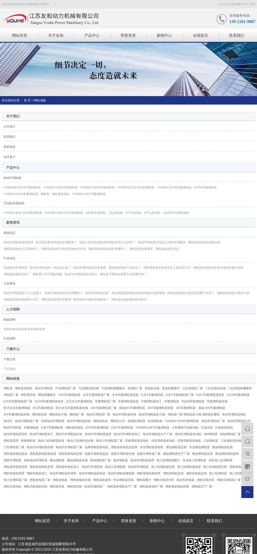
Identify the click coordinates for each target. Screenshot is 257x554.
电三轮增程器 (218, 473)
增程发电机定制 (196, 473)
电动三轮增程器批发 (51, 440)
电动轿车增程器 (138, 466)
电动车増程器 (12, 427)
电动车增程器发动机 (188, 434)
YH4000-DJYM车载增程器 (174, 187)
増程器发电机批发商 (124, 447)
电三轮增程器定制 (215, 466)
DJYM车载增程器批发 (49, 401)
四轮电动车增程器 (35, 460)
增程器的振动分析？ (17, 274)
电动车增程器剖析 (97, 293)
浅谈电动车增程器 (15, 267)
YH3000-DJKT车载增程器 (89, 194)
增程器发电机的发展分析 (204, 242)
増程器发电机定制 (70, 453)
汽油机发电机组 (14, 203)
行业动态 (9, 258)
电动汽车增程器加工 (127, 434)
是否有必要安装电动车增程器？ (56, 242)
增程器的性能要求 (141, 248)
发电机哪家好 (171, 388)
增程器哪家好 (47, 394)
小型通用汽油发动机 (185, 427)
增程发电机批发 (173, 473)
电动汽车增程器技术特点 (81, 274)
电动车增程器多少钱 (152, 414)
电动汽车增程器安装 (69, 434)
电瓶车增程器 (12, 460)
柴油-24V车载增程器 (211, 408)
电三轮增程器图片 (168, 460)
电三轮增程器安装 (163, 466)
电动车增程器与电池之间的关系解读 (162, 242)
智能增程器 (28, 440)
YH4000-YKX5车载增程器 (182, 421)
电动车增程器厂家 (98, 414)
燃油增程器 (57, 460)
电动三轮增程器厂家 (109, 440)
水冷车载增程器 (43, 408)
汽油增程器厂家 (65, 388)
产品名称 (9, 368)
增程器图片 (143, 480)
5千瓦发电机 (133, 212)
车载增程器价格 (217, 401)
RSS (245, 4)
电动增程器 (120, 460)
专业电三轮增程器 (194, 460)
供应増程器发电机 (163, 440)
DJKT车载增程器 (152, 394)
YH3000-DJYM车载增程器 (21, 194)
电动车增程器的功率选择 (89, 267)
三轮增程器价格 (231, 440)
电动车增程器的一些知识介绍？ (50, 267)
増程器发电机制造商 (43, 453)
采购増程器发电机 (137, 440)
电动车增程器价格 (124, 414)
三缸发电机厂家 (192, 388)
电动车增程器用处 (234, 414)
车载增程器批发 (128, 401)
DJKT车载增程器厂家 (180, 394)
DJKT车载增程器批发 (210, 394)
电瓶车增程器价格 (123, 453)
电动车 (8, 421)
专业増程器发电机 (152, 447)
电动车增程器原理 (142, 460)
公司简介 (9, 126)
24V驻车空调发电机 (176, 212)
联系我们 (236, 35)
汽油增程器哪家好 (113, 388)
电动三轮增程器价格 (80, 440)
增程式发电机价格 (35, 486)
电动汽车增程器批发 (98, 434)
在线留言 (200, 35)
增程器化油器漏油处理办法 (129, 299)
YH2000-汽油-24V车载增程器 (64, 212)
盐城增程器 (155, 421)
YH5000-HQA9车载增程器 (60, 187)
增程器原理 (11, 440)
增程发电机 (60, 480)
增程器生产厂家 (201, 486)
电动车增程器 (12, 178)
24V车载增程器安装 (160, 408)
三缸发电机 (115, 212)
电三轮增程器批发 (189, 466)
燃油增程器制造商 (227, 453)
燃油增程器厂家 (100, 460)
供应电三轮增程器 (220, 460)
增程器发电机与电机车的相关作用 (63, 248)
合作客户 (9, 157)
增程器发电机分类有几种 (233, 293)
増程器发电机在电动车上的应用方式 (167, 267)
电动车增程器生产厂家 (157, 434)
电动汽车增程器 (92, 466)
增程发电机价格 (80, 480)
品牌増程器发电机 (97, 447)
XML (253, 4)
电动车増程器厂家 (213, 421)
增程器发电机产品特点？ (125, 267)
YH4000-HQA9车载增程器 (97, 187)
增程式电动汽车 (164, 480)
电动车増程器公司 (239, 421)
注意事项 (9, 283)
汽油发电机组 (224, 427)
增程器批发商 (102, 480)
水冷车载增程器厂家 (96, 394)
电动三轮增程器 (115, 466)
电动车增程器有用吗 (63, 473)
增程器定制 (74, 486)
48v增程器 (211, 434)
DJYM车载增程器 (205, 187)
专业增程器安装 (123, 480)
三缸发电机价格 (215, 388)
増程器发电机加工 (67, 466)
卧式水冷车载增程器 (17, 408)
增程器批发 (100, 421)
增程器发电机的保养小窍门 (21, 299)
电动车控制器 (185, 480)
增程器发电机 (61, 194)
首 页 (27, 100)
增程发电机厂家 (40, 480)
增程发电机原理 (14, 473)
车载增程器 (171, 401)
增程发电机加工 (37, 473)
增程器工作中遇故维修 (47, 274)
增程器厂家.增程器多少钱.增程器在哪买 (194, 414)
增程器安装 (57, 486)
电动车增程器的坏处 (92, 473)
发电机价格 (152, 388)
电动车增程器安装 (15, 434)
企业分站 (224, 4)
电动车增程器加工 (41, 434)
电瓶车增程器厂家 (149, 453)
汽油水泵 (207, 427)
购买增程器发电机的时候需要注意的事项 (138, 293)
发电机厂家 (135, 388)
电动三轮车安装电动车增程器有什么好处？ (107, 242)
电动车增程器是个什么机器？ (23, 293)
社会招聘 (9, 338)
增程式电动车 (206, 480)
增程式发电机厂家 (229, 480)
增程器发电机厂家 (151, 486)
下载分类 (9, 359)
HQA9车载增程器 (192, 401)
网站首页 (19, 35)
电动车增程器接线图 (121, 473)
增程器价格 (28, 394)
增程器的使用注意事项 (56, 299)
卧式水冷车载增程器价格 (72, 408)
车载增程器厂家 (105, 401)
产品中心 (92, 35)
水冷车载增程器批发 (125, 394)
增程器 (44, 194)
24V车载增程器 (186, 408)
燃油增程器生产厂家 (176, 453)
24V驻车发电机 (96, 212)
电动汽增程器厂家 (26, 421)
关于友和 (55, 35)
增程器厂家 (11, 394)
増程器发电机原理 (41, 466)
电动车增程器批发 (79, 421)
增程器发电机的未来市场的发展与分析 (218, 267)
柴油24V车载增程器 (132, 408)
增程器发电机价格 (177, 486)
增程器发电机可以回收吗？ (21, 248)
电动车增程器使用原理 (18, 242)
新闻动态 (9, 232)
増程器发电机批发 (15, 453)
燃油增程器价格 (77, 460)
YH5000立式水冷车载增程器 (136, 187)
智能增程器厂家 (230, 434)
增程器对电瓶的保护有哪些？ (107, 248)
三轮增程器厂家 (14, 447)
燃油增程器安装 (202, 453)
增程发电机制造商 (149, 473)
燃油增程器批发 (222, 447)
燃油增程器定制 (176, 447)
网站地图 (236, 4)
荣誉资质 (128, 35)
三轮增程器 (210, 440)
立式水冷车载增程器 (79, 401)
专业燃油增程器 (199, 447)
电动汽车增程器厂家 (69, 447)
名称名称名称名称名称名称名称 (24, 329)
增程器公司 (117, 421)
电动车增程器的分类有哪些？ (63, 293)
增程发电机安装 (240, 466)
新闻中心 (164, 35)
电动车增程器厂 (94, 486)
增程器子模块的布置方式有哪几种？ (123, 274)
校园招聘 (9, 319)
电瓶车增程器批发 (97, 453)
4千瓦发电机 (152, 212)
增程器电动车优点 (167, 248)
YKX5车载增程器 (69, 394)
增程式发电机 (12, 486)
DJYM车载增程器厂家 (18, 401)
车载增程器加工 (151, 401)
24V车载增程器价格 (17, 414)
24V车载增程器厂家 (104, 408)
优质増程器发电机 (189, 440)
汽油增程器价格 (88, 388)
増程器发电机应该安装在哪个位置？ (190, 293)
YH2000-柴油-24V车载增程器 (23, 212)
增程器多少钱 (58, 414)
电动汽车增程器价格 (40, 447)
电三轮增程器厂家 (15, 480)
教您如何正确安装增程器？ (91, 299)
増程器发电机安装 (15, 466)
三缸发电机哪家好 (240, 388)
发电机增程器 (136, 421)
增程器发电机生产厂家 (122, 486)
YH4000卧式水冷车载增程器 (22, 187)
